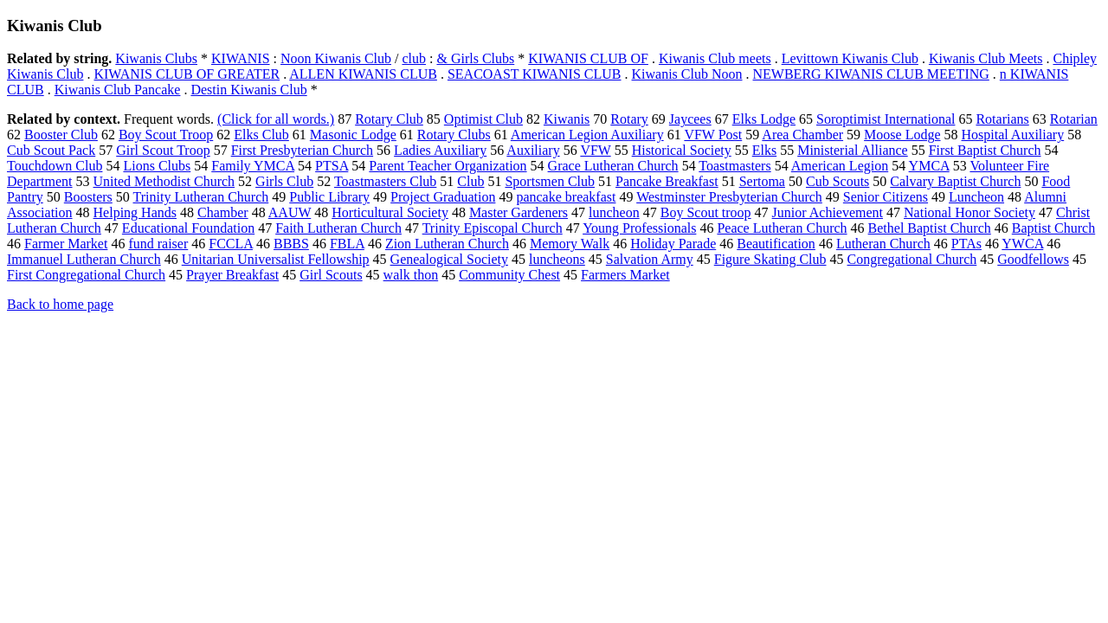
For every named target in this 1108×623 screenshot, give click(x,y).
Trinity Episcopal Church (492, 228)
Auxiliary (532, 150)
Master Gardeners (518, 212)
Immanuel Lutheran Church (84, 259)
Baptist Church (1053, 228)
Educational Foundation (188, 228)
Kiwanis (566, 119)
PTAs (966, 243)
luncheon (614, 212)
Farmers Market (625, 274)
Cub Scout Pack (51, 150)
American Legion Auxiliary (587, 134)
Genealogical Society (449, 259)
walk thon (411, 274)
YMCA (929, 165)
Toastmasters (734, 165)
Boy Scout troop (705, 212)
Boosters (88, 196)
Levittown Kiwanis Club (850, 58)
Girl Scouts (331, 274)
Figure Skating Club (770, 259)
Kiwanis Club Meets (986, 58)
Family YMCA (252, 165)
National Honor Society (969, 212)
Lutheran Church (883, 243)
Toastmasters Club (385, 181)
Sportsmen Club (550, 181)
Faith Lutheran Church (338, 228)
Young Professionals (639, 228)
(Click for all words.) (275, 119)
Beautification (776, 243)
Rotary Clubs (454, 134)
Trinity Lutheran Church (201, 196)
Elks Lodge (764, 119)
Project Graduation (442, 196)
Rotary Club (389, 119)
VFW (595, 150)
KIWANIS (240, 58)
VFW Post (713, 134)
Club (470, 181)
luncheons (557, 259)
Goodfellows (1033, 259)
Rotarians (1002, 119)
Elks (764, 150)
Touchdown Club (54, 165)
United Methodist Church (164, 181)
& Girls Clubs (475, 58)
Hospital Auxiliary (1013, 134)
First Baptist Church (985, 150)
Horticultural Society (390, 212)
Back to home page (60, 304)
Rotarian (1074, 119)
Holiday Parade (673, 243)
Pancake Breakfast (666, 181)
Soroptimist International (885, 119)
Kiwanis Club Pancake (118, 89)
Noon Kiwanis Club (335, 58)
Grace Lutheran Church (613, 165)
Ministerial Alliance (852, 150)
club (414, 58)
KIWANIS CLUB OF (588, 58)
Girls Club (284, 181)
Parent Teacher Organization (447, 165)
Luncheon (976, 196)
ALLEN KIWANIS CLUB (363, 74)
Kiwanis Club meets (715, 58)
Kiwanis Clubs (156, 58)
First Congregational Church (86, 274)
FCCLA (231, 243)
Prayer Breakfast (232, 274)
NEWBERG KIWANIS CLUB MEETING (871, 74)
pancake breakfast (565, 196)
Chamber (222, 212)
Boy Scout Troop (166, 134)
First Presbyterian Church (302, 150)
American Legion (839, 165)
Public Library (329, 196)
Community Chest (509, 274)
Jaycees (690, 119)
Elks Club (261, 134)
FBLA (347, 243)
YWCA (1022, 243)
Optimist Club (483, 119)
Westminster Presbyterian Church (729, 196)
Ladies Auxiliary (440, 150)
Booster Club (61, 134)
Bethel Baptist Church (929, 228)
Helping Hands (135, 212)
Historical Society (681, 150)
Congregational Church (912, 259)
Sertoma (762, 181)
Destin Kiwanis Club (248, 89)
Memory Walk (569, 243)
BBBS (291, 243)
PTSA (331, 165)
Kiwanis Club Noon (687, 74)
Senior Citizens (885, 196)
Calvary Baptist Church (955, 181)
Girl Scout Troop (162, 150)
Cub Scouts (837, 181)
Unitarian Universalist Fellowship (276, 259)
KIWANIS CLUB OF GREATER (186, 74)
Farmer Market (65, 243)
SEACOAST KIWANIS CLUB (535, 74)
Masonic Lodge (353, 134)
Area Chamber (802, 134)
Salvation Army (649, 259)
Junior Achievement (827, 212)
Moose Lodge (902, 134)
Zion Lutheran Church (447, 243)
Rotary (629, 119)
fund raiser (158, 243)
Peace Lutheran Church (782, 228)
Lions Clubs (156, 165)
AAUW (289, 212)
